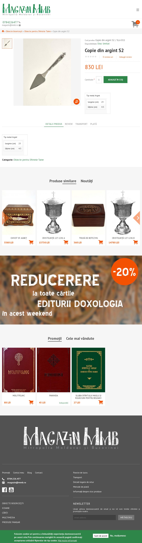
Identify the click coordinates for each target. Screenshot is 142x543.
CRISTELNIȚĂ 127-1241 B (123, 238)
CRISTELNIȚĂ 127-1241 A (53, 238)
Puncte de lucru (80, 472)
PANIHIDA (53, 395)
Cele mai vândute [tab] (80, 338)
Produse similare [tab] (62, 180)
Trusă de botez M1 (88, 238)
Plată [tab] (93, 124)
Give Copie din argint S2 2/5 (88, 57)
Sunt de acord (100, 535)
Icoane (6, 508)
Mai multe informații (67, 540)
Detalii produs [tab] (53, 124)
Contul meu (18, 472)
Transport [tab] (81, 124)
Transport (77, 477)
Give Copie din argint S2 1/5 (86, 57)
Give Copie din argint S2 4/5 (93, 57)
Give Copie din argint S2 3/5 (91, 57)
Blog (29, 472)
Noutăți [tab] (87, 180)
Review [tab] (69, 124)
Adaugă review (125, 57)
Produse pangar (11, 522)
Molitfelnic (19, 395)
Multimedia (8, 517)
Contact (39, 472)
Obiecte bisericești (14, 31)
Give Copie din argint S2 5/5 (95, 57)
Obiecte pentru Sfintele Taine (37, 31)
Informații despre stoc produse (87, 491)
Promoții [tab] (55, 338)
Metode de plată (81, 486)
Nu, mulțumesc (118, 536)
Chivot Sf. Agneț (19, 238)
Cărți (5, 512)
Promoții (6, 472)
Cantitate (90, 79)
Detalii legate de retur (83, 482)
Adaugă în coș (115, 79)
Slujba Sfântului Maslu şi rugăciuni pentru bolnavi (88, 396)
